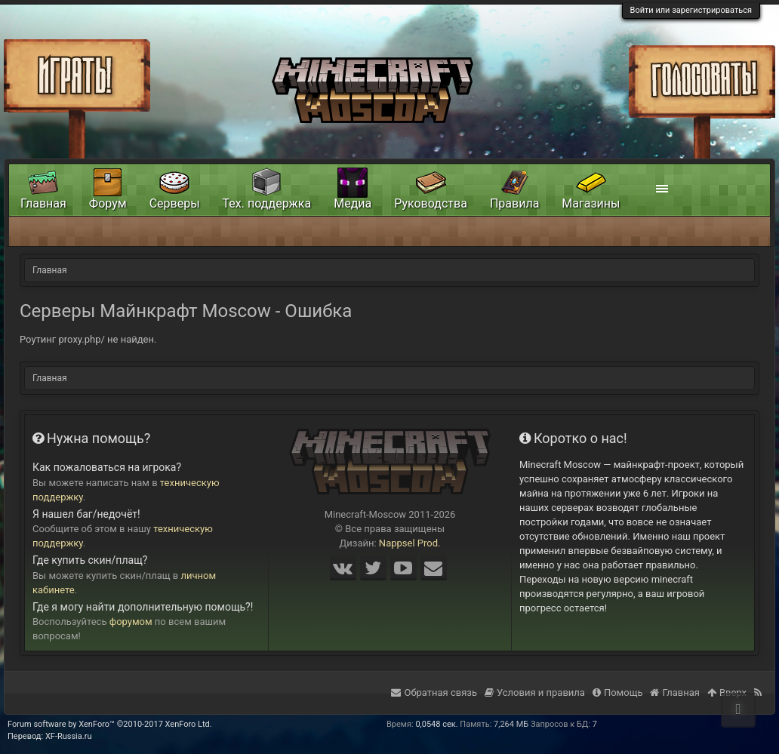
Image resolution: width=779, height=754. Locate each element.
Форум (108, 203)
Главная (43, 203)
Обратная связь (434, 692)
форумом (130, 621)
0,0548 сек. (436, 724)
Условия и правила (535, 692)
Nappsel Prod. (410, 543)
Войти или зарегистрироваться (691, 10)
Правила (514, 203)
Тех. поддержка (267, 203)
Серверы (174, 203)
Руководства (430, 203)
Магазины (591, 203)
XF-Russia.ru (68, 736)
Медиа (352, 203)
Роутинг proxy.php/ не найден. (88, 339)
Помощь (618, 692)
